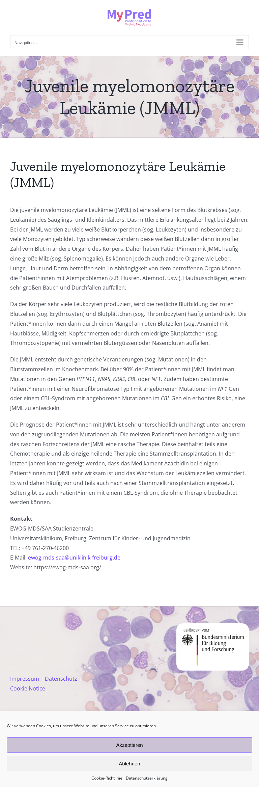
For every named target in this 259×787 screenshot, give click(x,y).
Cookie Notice (27, 688)
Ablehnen (129, 763)
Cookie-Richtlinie (106, 778)
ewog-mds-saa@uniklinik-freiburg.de (74, 557)
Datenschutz (61, 678)
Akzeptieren (129, 745)
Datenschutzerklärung (147, 778)
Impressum (24, 678)
